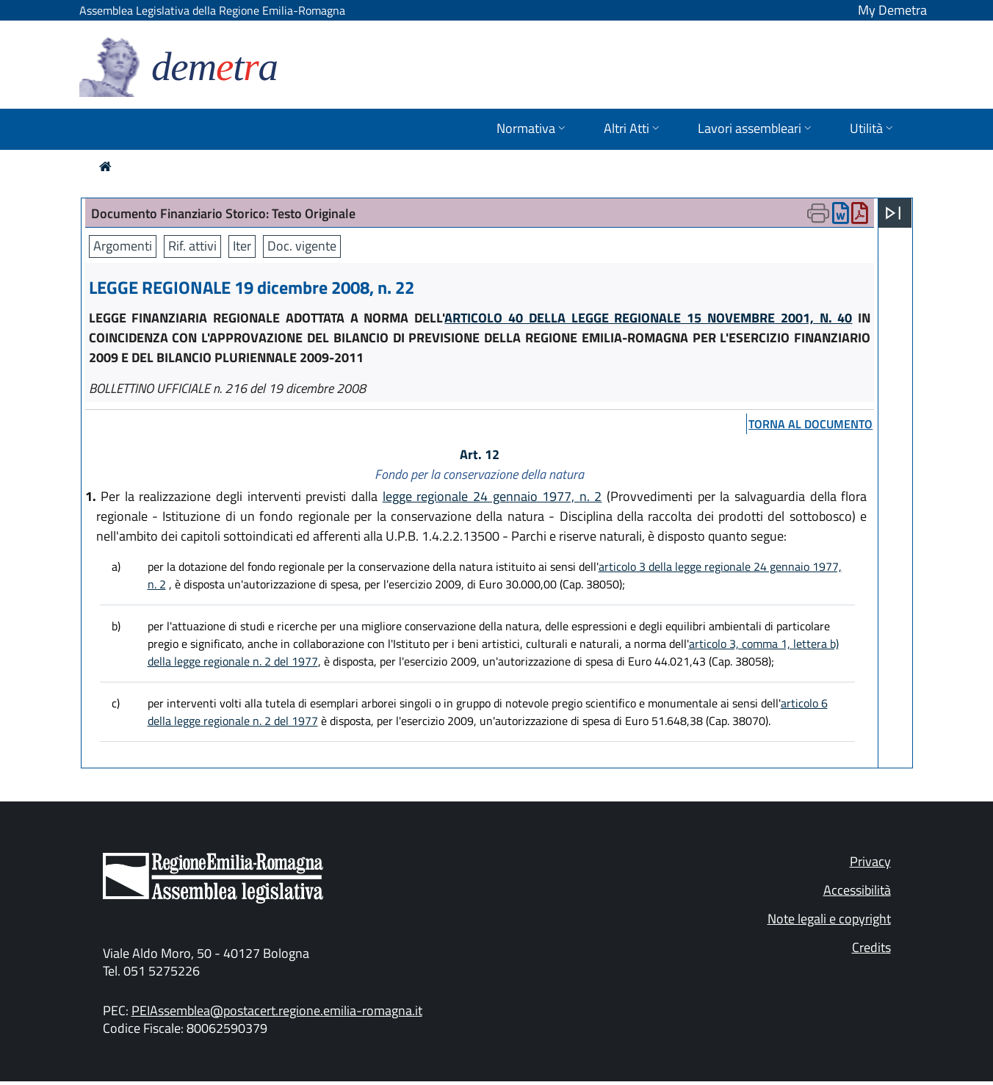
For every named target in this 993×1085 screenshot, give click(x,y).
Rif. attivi (192, 246)
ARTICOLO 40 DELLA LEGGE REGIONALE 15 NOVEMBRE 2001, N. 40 (648, 318)
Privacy (870, 861)
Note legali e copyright (829, 919)
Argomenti (122, 246)
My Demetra (892, 10)
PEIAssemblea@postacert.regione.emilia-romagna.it (276, 1010)
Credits (871, 947)
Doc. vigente (301, 246)
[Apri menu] (893, 213)
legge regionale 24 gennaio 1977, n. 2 (492, 496)
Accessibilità (857, 890)
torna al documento (810, 424)
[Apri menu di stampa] (818, 213)
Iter (242, 246)
